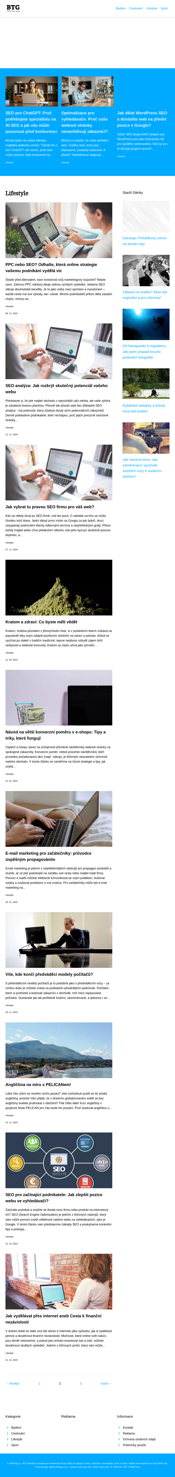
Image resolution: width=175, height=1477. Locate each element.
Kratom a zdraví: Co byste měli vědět (41, 622)
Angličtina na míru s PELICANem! (38, 1084)
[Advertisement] (87, 43)
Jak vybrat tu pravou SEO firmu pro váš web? (49, 507)
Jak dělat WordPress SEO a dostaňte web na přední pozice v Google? (142, 119)
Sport (164, 8)
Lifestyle (151, 8)
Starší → (106, 1383)
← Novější (12, 1383)
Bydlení (121, 8)
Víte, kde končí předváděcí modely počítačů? (49, 974)
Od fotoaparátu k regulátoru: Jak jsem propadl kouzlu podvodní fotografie (145, 351)
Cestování (136, 8)
